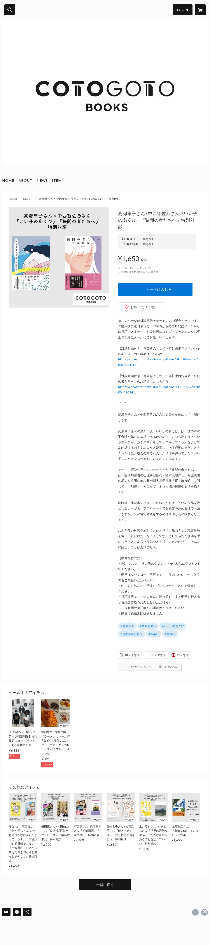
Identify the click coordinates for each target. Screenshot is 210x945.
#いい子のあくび (173, 626)
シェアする (158, 655)
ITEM (57, 180)
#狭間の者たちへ (131, 634)
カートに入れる (159, 289)
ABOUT (25, 180)
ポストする (132, 655)
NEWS (42, 180)
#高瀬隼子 (127, 626)
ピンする (183, 655)
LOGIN (182, 10)
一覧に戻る (105, 885)
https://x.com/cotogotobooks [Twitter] (195, 912)
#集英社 (154, 634)
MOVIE (28, 199)
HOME (8, 180)
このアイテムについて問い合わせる (152, 667)
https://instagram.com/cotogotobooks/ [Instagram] (204, 912)
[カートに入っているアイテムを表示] (200, 9)
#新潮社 (170, 634)
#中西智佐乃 (148, 626)
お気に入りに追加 (144, 307)
